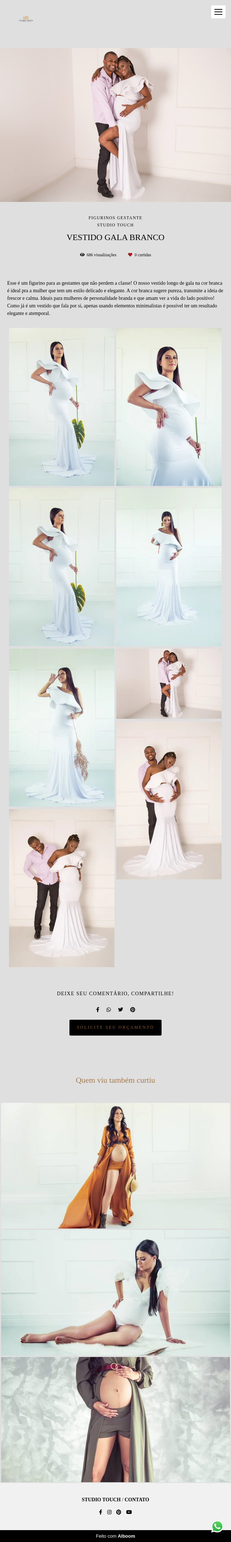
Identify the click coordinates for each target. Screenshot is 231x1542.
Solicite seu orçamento (115, 1027)
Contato (136, 1499)
